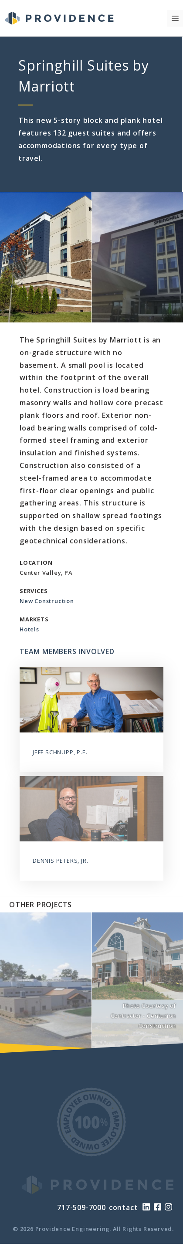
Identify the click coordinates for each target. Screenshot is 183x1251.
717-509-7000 (81, 1207)
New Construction (47, 601)
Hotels (29, 629)
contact (123, 1207)
